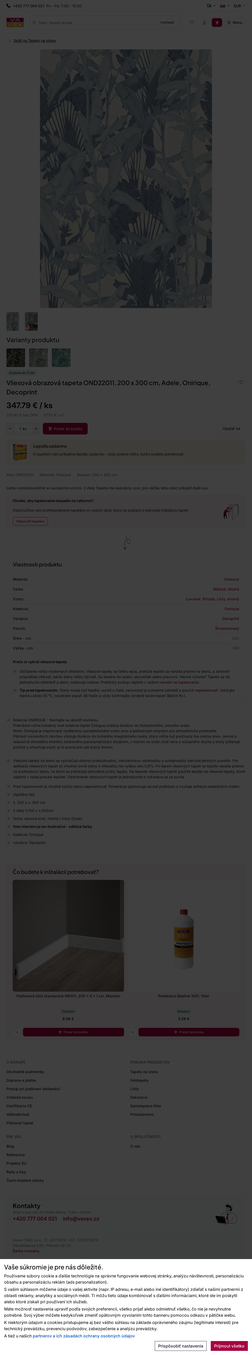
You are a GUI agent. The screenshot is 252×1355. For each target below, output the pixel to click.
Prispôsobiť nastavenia (180, 1346)
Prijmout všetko (229, 1346)
